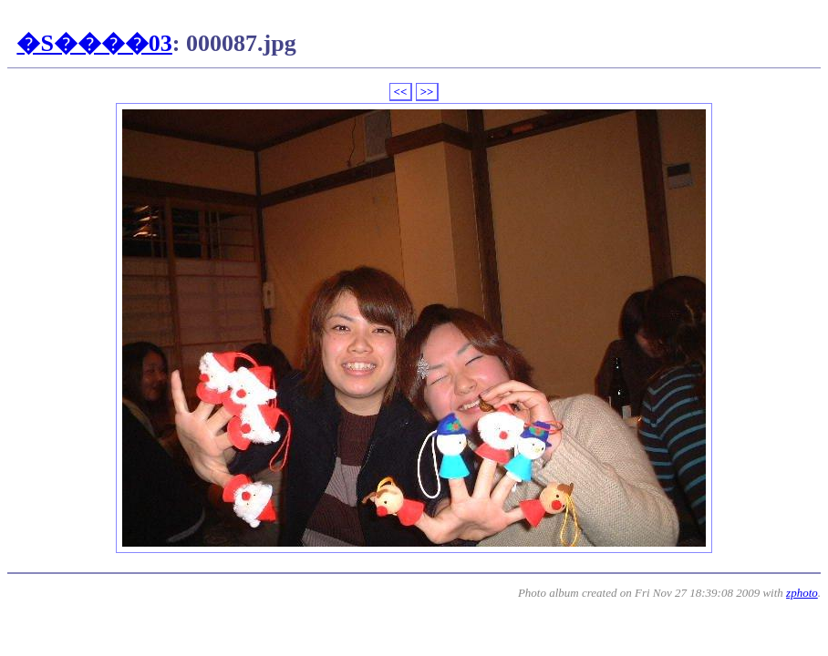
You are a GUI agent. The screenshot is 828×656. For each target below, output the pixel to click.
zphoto (802, 593)
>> (427, 91)
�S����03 (93, 43)
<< (401, 91)
